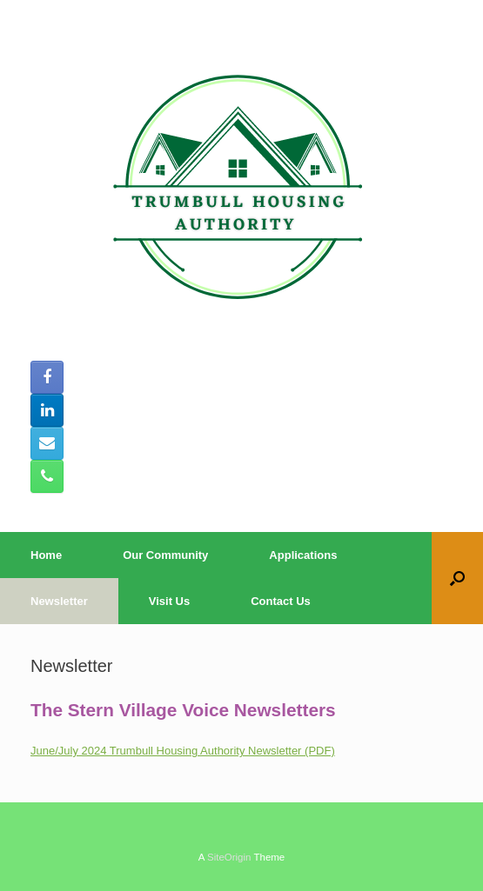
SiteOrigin (229, 857)
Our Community (165, 555)
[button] (457, 578)
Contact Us (281, 601)
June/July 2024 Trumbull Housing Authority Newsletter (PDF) (182, 750)
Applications (303, 555)
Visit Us (169, 601)
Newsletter (59, 601)
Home (46, 555)
